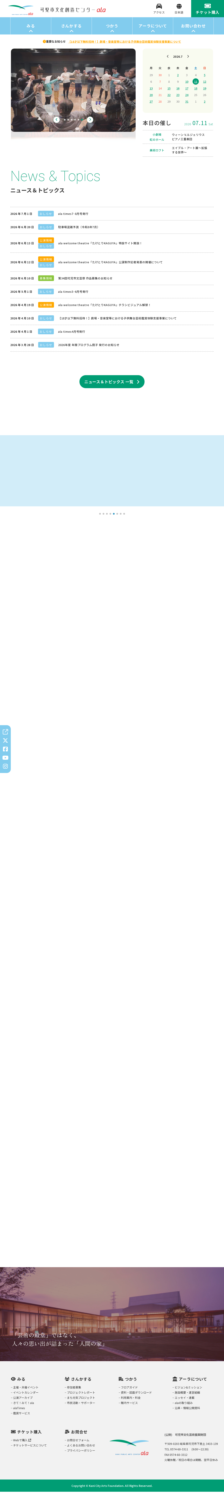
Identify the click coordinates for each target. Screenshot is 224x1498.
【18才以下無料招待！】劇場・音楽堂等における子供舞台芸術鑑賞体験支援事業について (117, 324)
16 (177, 94)
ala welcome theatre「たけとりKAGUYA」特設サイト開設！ (100, 249)
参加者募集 (74, 1393)
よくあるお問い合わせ (81, 1451)
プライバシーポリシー (81, 1457)
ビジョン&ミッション (188, 1393)
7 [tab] (120, 520)
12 (204, 87)
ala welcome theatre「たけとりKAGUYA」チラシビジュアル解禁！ (104, 311)
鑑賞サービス (21, 1419)
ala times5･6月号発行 (73, 298)
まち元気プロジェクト (81, 1404)
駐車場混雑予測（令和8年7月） (79, 233)
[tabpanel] (73, 96)
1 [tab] (64, 126)
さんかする (71, 32)
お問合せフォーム (78, 1446)
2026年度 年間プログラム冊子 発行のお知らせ (89, 351)
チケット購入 (29, 1438)
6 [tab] (82, 126)
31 (186, 107)
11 (195, 87)
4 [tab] (75, 126)
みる (31, 32)
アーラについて (153, 32)
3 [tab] (71, 126)
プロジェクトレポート (81, 1399)
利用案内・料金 (131, 1404)
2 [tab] (68, 126)
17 (186, 94)
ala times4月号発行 (71, 338)
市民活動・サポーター (81, 1409)
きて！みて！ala (23, 1409)
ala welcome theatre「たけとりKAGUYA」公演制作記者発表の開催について (110, 268)
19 (204, 94)
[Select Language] (179, 15)
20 (151, 101)
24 (186, 101)
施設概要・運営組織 (187, 1399)
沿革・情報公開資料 (187, 1414)
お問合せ (79, 1438)
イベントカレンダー (25, 1399)
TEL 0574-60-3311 (176, 1455)
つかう (112, 32)
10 (186, 87)
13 (151, 94)
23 (177, 101)
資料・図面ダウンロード (136, 1399)
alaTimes (19, 1414)
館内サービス (129, 1409)
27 (151, 107)
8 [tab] (124, 520)
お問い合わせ (193, 32)
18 (195, 94)
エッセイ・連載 (184, 1404)
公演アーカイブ (23, 1404)
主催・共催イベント (25, 1393)
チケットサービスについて (30, 1451)
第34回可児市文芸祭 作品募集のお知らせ (85, 284)
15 (169, 94)
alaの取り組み (184, 1409)
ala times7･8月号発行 (73, 220)
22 (169, 101)
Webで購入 (22, 1446)
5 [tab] (78, 126)
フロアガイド (129, 1393)
